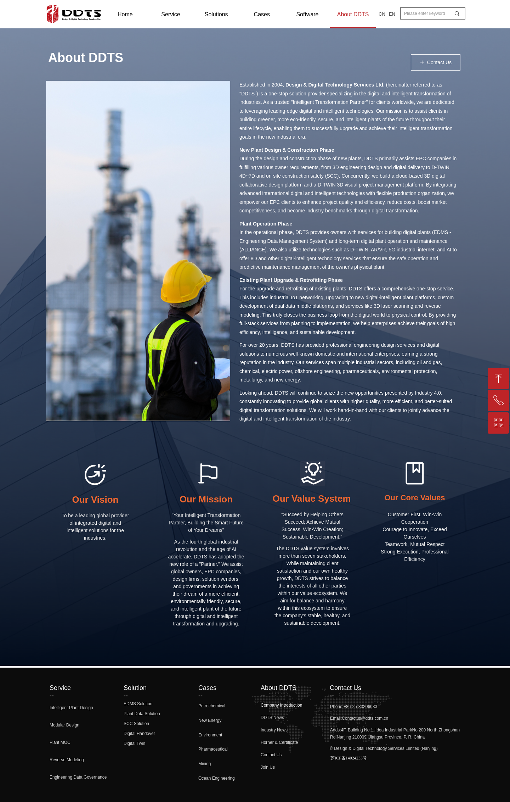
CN (382, 14)
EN (392, 14)
